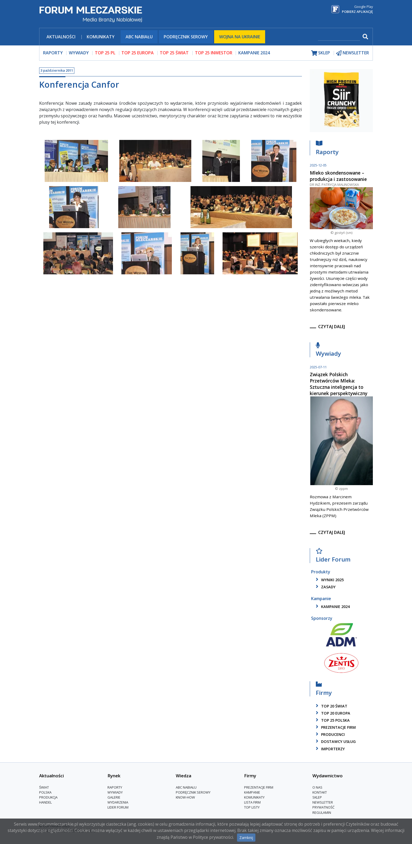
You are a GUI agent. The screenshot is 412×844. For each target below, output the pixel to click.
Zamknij (246, 837)
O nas (317, 787)
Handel (45, 802)
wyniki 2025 (329, 579)
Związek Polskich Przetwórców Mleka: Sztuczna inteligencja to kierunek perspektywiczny (338, 383)
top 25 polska (332, 720)
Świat (44, 787)
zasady (325, 586)
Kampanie (252, 792)
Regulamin (321, 812)
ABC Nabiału (139, 37)
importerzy (329, 748)
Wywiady (328, 350)
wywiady (79, 53)
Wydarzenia (117, 802)
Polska (45, 792)
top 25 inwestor (213, 53)
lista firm (252, 802)
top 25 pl (105, 53)
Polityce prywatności (213, 837)
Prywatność (323, 807)
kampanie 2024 (332, 606)
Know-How (185, 797)
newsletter (352, 53)
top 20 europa (332, 713)
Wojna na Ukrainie (239, 37)
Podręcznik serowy (186, 37)
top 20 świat (330, 706)
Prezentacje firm (335, 727)
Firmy (324, 689)
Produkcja (48, 797)
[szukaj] (339, 37)
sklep (320, 53)
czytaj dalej (331, 326)
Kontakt (319, 792)
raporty (53, 53)
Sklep (317, 797)
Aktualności (61, 37)
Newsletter (322, 802)
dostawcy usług (335, 741)
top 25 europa (137, 53)
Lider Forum (333, 556)
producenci (329, 734)
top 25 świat (174, 53)
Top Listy (252, 807)
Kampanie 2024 (254, 53)
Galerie (113, 797)
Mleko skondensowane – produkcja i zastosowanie (338, 176)
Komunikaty (101, 37)
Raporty (327, 149)
